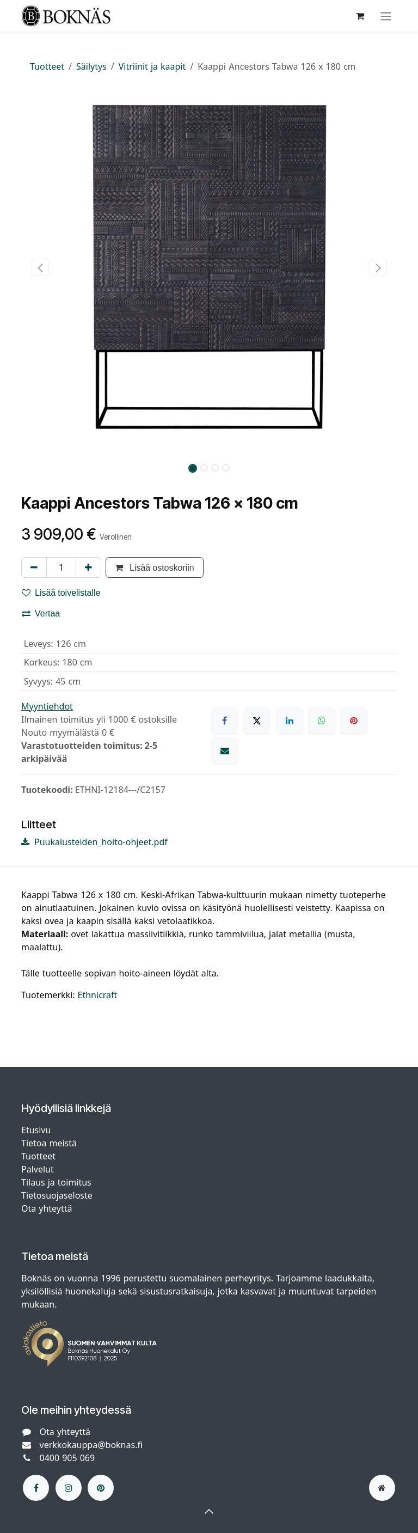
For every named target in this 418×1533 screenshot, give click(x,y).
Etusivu (36, 1130)
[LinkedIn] (289, 720)
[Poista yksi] (34, 567)
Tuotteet (47, 66)
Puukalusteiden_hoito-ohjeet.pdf (94, 841)
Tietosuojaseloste (58, 1195)
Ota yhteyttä (46, 1208)
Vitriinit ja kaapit (152, 66)
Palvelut (37, 1169)
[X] (257, 720)
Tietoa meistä (49, 1143)
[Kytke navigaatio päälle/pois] (386, 15)
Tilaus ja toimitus (56, 1182)
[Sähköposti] (225, 750)
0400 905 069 (67, 1457)
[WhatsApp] (322, 720)
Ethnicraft (98, 995)
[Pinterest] (354, 720)
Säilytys (91, 66)
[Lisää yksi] (88, 567)
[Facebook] (225, 720)
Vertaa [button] (41, 613)
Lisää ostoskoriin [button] (154, 567)
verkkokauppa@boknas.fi (91, 1444)
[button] (40, 267)
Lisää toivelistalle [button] (61, 592)
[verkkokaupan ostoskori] (360, 16)
